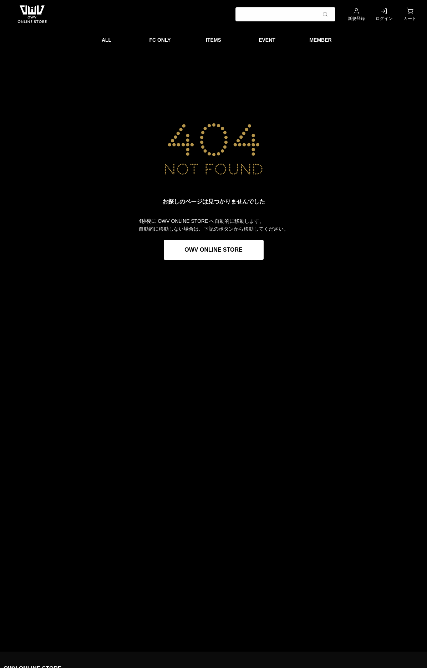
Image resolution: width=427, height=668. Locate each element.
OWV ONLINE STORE (213, 250)
